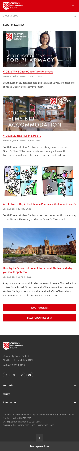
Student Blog (10, 15)
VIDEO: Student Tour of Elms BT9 (22, 136)
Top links (8, 385)
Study (6, 394)
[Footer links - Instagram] (22, 375)
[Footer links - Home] (13, 346)
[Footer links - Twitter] (14, 375)
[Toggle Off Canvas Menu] (73, 6)
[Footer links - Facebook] (6, 375)
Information (10, 402)
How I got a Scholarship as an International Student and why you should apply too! (37, 270)
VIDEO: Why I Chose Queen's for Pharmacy (28, 71)
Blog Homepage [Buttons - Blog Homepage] (40, 307)
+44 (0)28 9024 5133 (14, 365)
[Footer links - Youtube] (29, 375)
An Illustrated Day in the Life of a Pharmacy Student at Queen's (39, 204)
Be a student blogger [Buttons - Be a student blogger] (39, 317)
